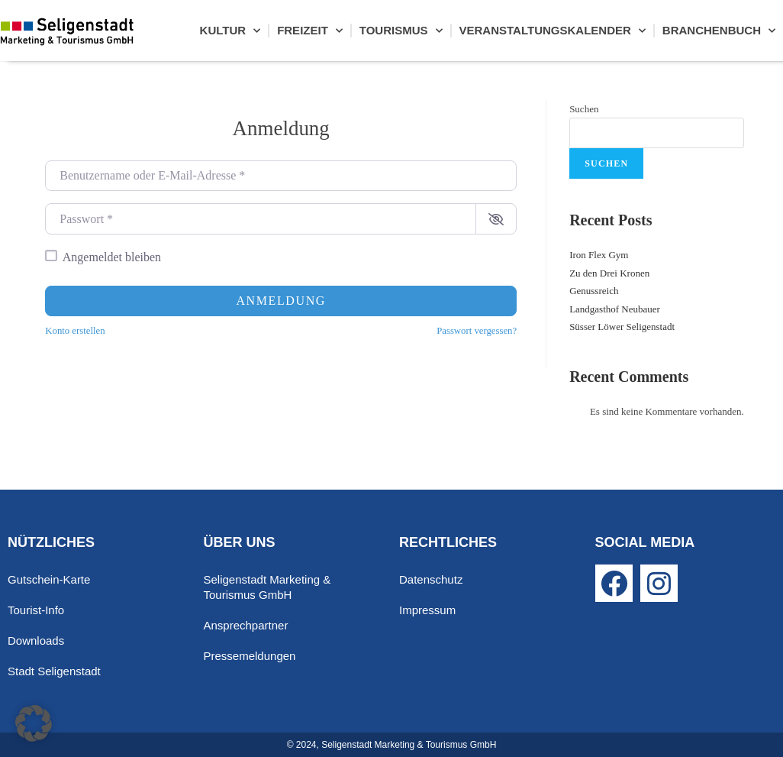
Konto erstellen (75, 330)
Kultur (230, 31)
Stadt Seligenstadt (54, 671)
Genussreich (593, 290)
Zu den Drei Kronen (609, 273)
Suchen (583, 109)
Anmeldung (281, 300)
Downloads (36, 640)
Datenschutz (430, 579)
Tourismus (401, 31)
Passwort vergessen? (477, 330)
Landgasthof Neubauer (614, 309)
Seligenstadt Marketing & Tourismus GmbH (267, 587)
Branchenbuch (718, 31)
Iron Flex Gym (598, 254)
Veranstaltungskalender (552, 31)
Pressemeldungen (250, 655)
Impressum (427, 609)
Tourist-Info (36, 609)
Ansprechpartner (246, 625)
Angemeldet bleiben (112, 257)
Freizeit (310, 31)
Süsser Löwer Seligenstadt (622, 326)
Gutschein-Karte (49, 579)
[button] (33, 723)
